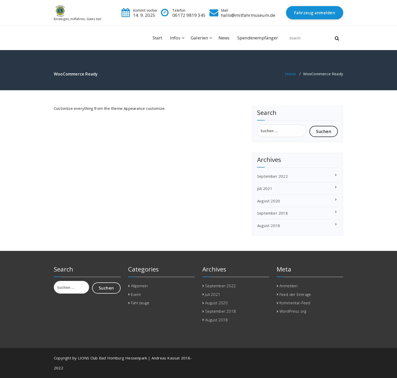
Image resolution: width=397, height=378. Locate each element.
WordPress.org (292, 311)
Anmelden (288, 285)
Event (136, 294)
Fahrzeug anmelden (314, 13)
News (224, 38)
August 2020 (268, 200)
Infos (175, 38)
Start (157, 38)
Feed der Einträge (295, 294)
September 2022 (272, 176)
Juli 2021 (264, 188)
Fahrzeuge (140, 302)
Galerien (199, 38)
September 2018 (272, 213)
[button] (337, 38)
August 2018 (268, 225)
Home (290, 73)
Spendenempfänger (257, 38)
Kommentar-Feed (294, 302)
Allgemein (139, 285)
